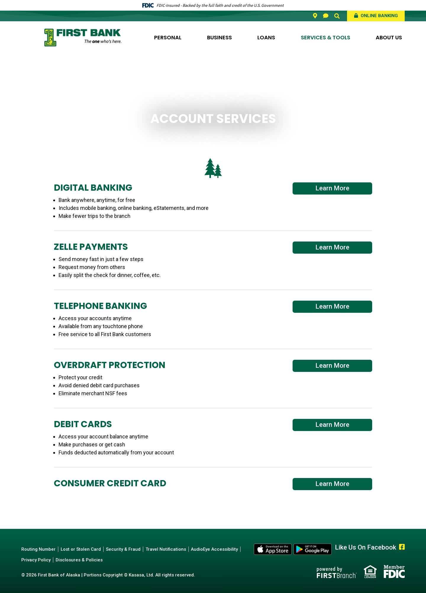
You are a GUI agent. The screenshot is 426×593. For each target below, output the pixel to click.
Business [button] (219, 37)
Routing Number (38, 549)
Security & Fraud (123, 549)
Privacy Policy (36, 560)
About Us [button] (389, 37)
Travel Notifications (166, 549)
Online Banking (378, 15)
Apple (273, 549)
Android (312, 549)
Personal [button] (167, 37)
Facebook (402, 547)
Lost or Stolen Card (81, 549)
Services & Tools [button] (325, 37)
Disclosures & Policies (79, 560)
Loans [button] (266, 37)
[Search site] (337, 16)
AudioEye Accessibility (214, 549)
